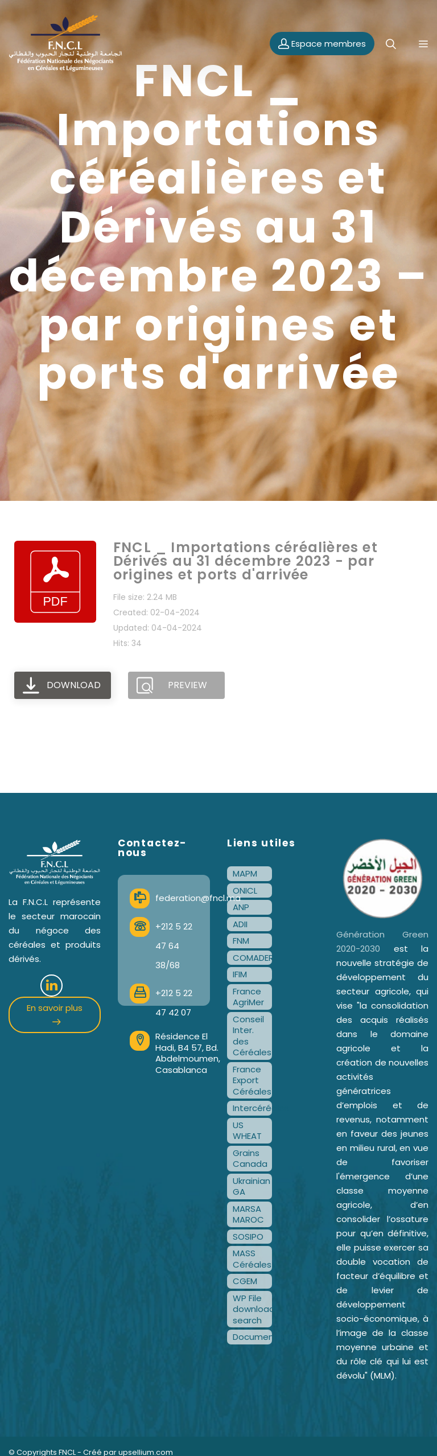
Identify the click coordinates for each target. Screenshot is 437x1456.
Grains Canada (250, 1158)
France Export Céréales (252, 1080)
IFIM (240, 974)
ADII (240, 924)
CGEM (245, 1281)
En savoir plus (55, 1013)
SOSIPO (248, 1237)
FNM (241, 941)
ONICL (245, 890)
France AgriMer (248, 997)
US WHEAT (247, 1130)
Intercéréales (252, 1108)
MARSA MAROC (248, 1214)
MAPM (245, 873)
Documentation (252, 1337)
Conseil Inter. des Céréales (252, 1036)
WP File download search (252, 1309)
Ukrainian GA (251, 1186)
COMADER (252, 958)
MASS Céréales (252, 1258)
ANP (241, 907)
